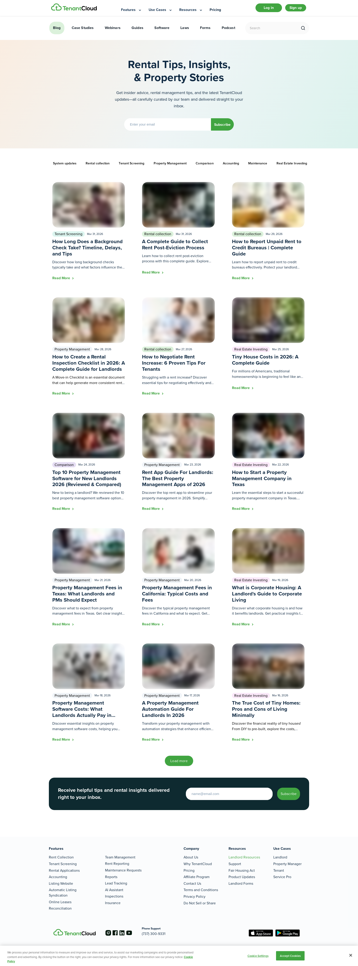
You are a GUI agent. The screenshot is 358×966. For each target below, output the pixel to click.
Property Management (170, 167)
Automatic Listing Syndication (62, 892)
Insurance (113, 902)
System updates (64, 167)
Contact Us (192, 883)
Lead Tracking (116, 883)
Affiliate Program (197, 876)
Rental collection (98, 167)
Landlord (280, 857)
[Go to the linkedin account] (126, 932)
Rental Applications (64, 870)
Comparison (204, 167)
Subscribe (222, 128)
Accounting (231, 167)
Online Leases (60, 902)
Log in (264, 10)
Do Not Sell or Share (200, 903)
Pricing (189, 870)
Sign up (295, 10)
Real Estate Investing (291, 167)
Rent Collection (61, 857)
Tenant (278, 870)
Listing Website (61, 883)
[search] (303, 32)
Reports (111, 876)
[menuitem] (131, 10)
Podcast (228, 31)
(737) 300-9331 (162, 933)
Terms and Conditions (201, 889)
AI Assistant (114, 889)
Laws (184, 31)
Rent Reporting (117, 863)
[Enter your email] (161, 128)
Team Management (120, 857)
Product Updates (242, 876)
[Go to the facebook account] (117, 932)
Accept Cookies (290, 955)
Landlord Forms (241, 883)
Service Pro (282, 876)
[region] (179, 956)
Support (235, 863)
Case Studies (83, 31)
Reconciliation (60, 908)
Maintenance (257, 167)
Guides (137, 31)
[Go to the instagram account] (108, 932)
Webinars (113, 31)
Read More (61, 281)
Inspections (114, 896)
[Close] (351, 955)
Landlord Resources (244, 857)
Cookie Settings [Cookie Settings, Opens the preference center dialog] (257, 955)
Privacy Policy (194, 896)
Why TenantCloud (198, 863)
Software (161, 31)
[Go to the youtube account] (135, 932)
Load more (178, 764)
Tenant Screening (131, 167)
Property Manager (287, 863)
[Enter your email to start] (217, 798)
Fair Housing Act (242, 870)
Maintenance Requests (123, 870)
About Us (191, 857)
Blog (57, 31)
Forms (205, 31)
